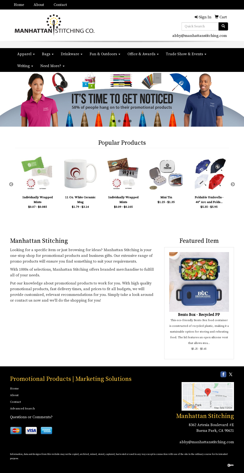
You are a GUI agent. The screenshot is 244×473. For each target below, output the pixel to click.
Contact (60, 4)
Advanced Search (22, 408)
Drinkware (71, 54)
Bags (48, 54)
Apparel (26, 54)
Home (19, 4)
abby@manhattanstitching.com (199, 35)
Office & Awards (143, 54)
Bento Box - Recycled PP (199, 314)
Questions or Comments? (31, 417)
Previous (11, 184)
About (39, 4)
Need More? (52, 66)
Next (232, 184)
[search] (223, 26)
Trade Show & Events (186, 54)
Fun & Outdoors (105, 54)
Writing (25, 66)
